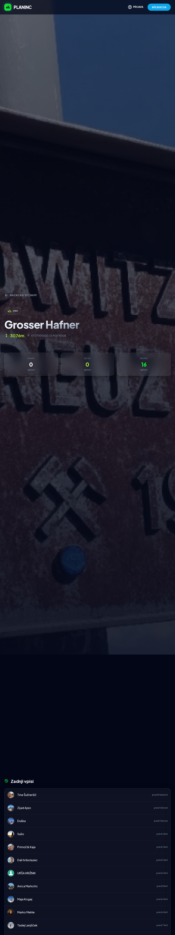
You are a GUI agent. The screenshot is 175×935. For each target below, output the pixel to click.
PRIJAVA (135, 7)
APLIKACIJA (159, 7)
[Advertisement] (87, 681)
